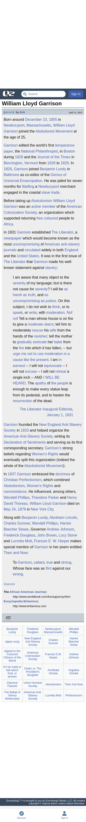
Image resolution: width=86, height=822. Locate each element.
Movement (64, 131)
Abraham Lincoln (63, 517)
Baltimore (11, 175)
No (69, 312)
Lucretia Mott (21, 541)
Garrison (11, 145)
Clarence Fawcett (12, 684)
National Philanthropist (39, 151)
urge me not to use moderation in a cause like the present (41, 357)
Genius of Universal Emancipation (35, 178)
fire (21, 348)
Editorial (65, 409)
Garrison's (53, 448)
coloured (51, 218)
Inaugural (50, 409)
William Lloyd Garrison (48, 503)
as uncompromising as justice (34, 298)
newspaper (13, 238)
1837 (12, 474)
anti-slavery (70, 244)
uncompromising (26, 244)
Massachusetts (39, 125)
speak (18, 312)
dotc (22, 112)
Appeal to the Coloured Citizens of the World (12, 655)
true (50, 562)
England (71, 250)
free (39, 218)
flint (48, 568)
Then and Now (16, 553)
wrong (18, 574)
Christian (11, 480)
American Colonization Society (32, 656)
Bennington (13, 163)
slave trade (50, 192)
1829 (65, 163)
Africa (8, 224)
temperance (65, 145)
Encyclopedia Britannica (21, 601)
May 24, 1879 (15, 509)
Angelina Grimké (73, 672)
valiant (39, 562)
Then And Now (74, 684)
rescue (37, 330)
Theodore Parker (45, 497)
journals (10, 250)
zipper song (12, 641)
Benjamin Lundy (53, 169)
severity (19, 283)
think (56, 307)
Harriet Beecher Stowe (74, 641)
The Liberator (62, 232)
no (15, 318)
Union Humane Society (33, 684)
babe (58, 342)
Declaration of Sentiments (25, 442)
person (9, 112)
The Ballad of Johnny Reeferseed (12, 695)
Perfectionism (30, 480)
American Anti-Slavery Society (28, 436)
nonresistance (15, 491)
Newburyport (14, 125)
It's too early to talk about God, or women (12, 671)
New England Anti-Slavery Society (43, 428)
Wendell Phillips (17, 497)
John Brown (47, 535)
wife (53, 330)
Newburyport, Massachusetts (53, 630)
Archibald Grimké (53, 672)
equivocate (52, 366)
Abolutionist (45, 131)
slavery (51, 268)
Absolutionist (34, 466)
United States (28, 256)
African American (22, 592)
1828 (19, 157)
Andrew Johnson (60, 529)
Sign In (75, 94)
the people (59, 383)
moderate (35, 324)
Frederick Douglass (19, 535)
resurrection (22, 401)
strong (66, 562)
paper (8, 151)
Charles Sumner (17, 523)
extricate (40, 342)
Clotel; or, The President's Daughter (32, 672)
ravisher (40, 336)
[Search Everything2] (43, 94)
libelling (28, 186)
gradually (24, 342)
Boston (69, 151)
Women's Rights (45, 454)
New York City (42, 509)
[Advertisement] (43, 44)
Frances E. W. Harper (51, 541)
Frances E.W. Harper (53, 656)
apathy (40, 383)
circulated (32, 250)
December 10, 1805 (41, 119)
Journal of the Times (53, 157)
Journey (40, 592)
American (52, 244)
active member (43, 206)
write (33, 312)
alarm (48, 324)
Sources (9, 584)
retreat (60, 371)
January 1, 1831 (60, 415)
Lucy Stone (68, 535)
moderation (55, 312)
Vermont (31, 163)
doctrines (62, 474)
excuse (31, 371)
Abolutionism (41, 201)
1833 (25, 430)
